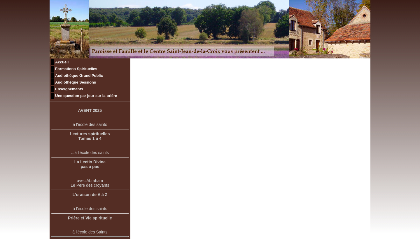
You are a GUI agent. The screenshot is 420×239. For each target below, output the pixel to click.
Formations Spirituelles (76, 69)
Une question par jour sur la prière (86, 95)
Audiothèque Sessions (75, 82)
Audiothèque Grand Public (79, 75)
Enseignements (69, 89)
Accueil (62, 62)
